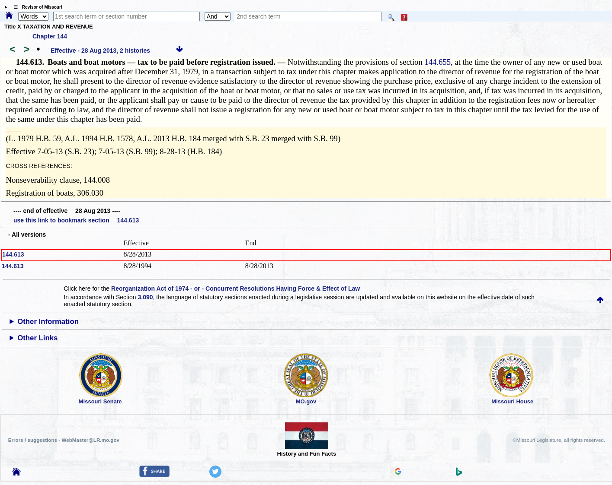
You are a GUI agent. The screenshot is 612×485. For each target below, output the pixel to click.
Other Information (48, 321)
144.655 (437, 62)
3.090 (145, 297)
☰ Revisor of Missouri (36, 7)
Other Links (37, 338)
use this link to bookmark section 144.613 (76, 220)
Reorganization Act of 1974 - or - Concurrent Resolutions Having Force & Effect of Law (235, 288)
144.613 (13, 254)
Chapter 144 (49, 36)
